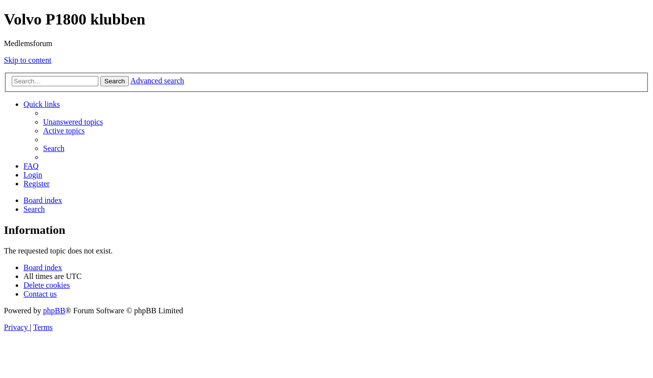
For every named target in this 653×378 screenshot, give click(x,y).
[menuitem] (73, 122)
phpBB (54, 310)
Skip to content (27, 60)
